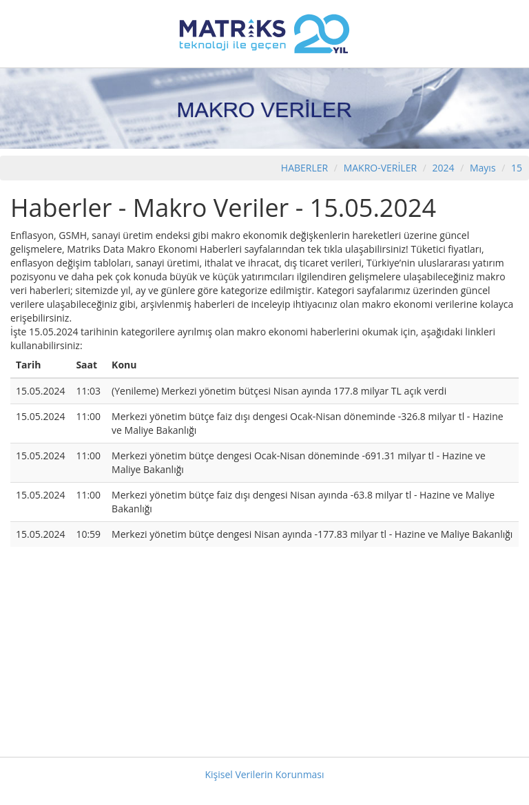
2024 (445, 167)
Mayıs (483, 167)
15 (516, 167)
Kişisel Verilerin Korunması (264, 774)
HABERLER (304, 167)
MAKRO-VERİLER (380, 167)
